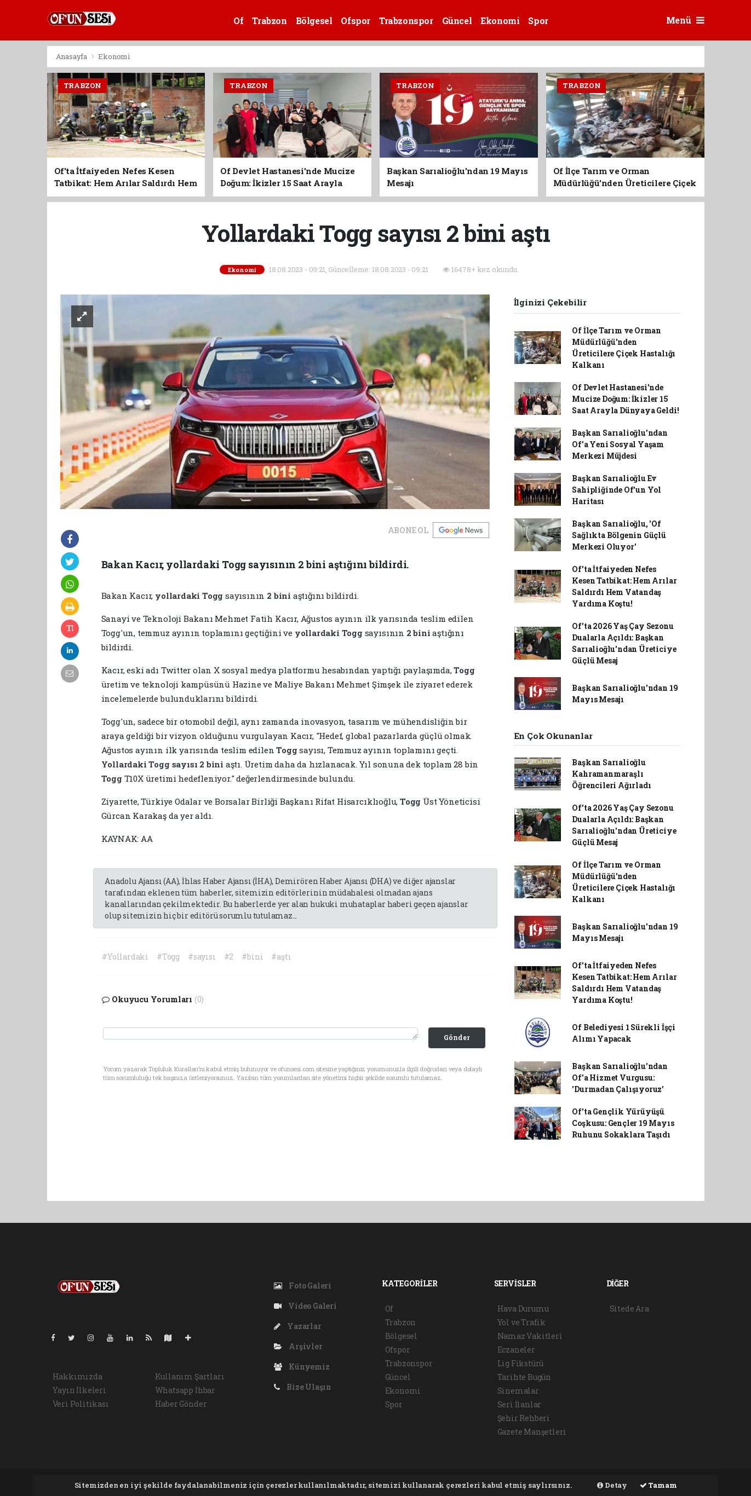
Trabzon (269, 20)
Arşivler (298, 1346)
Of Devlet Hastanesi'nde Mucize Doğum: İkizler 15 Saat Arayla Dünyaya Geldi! (625, 398)
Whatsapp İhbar (185, 1390)
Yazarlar (298, 1326)
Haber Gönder (181, 1404)
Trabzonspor (406, 20)
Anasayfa (72, 56)
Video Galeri (305, 1306)
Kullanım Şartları (190, 1376)
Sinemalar (518, 1390)
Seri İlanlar (519, 1404)
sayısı (186, 764)
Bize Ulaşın (303, 1387)
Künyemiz (302, 1366)
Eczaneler (516, 1349)
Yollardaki (125, 764)
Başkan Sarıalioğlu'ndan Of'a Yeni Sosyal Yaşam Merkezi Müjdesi (620, 444)
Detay (612, 1485)
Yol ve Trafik (521, 1322)
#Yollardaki (125, 956)
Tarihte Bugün (524, 1377)
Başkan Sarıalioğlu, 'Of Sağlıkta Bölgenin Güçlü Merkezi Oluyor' (619, 535)
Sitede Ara (629, 1308)
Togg (213, 595)
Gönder (456, 1037)
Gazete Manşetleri (532, 1431)
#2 (229, 956)
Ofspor (355, 20)
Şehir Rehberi (524, 1418)
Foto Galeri (303, 1285)
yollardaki (178, 595)
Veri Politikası (81, 1404)
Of (238, 20)
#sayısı (202, 956)
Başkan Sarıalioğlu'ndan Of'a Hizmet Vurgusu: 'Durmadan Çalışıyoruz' (620, 1077)
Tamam (658, 1485)
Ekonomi (499, 20)
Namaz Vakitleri (530, 1336)
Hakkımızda (77, 1376)
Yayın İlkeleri (79, 1390)
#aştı (281, 956)
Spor (538, 20)
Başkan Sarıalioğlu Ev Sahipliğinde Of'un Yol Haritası (616, 489)
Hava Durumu (523, 1308)
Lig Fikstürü (520, 1363)
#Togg (168, 956)
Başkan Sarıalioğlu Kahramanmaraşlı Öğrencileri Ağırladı (611, 773)
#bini (252, 956)
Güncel (457, 20)
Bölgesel (314, 20)
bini (283, 595)
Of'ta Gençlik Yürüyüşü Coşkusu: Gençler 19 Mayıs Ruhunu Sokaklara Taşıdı (623, 1123)
